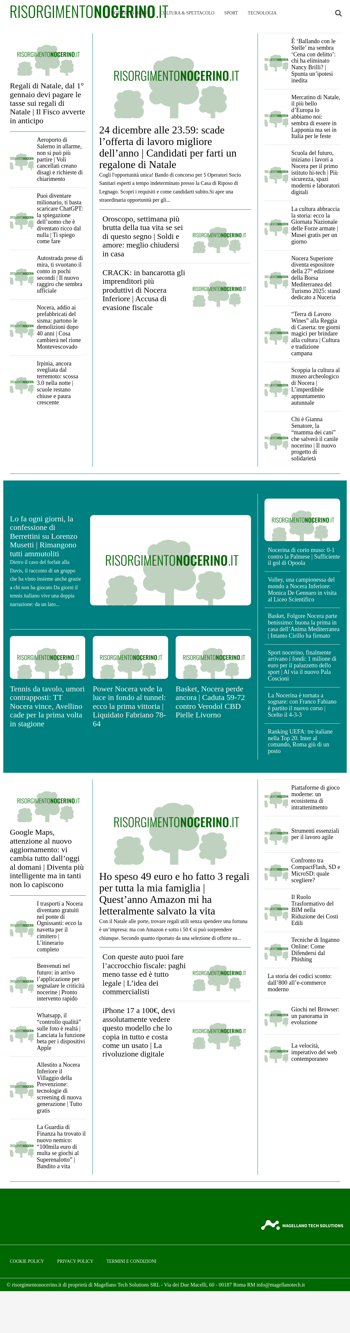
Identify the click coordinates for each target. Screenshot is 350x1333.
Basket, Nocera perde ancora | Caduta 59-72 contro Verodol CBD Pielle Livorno (210, 701)
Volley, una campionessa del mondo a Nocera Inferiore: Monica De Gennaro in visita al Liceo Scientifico (302, 589)
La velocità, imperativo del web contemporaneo (314, 1052)
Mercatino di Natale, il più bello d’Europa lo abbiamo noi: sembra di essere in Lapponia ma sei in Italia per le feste (315, 117)
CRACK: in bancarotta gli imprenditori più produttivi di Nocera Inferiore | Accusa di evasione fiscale (144, 290)
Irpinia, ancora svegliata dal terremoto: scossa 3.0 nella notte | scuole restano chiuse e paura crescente (57, 383)
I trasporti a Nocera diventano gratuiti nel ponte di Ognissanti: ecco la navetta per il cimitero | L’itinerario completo (60, 926)
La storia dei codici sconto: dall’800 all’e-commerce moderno (300, 983)
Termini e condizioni (132, 1261)
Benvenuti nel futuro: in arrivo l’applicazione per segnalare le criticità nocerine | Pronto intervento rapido (61, 982)
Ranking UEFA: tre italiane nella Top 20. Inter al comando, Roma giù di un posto (300, 741)
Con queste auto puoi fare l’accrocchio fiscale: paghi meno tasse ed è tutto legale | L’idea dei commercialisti (144, 974)
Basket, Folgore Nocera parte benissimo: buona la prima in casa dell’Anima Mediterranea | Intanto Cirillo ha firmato (303, 626)
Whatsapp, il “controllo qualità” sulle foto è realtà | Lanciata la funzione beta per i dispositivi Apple (61, 1031)
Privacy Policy (75, 1261)
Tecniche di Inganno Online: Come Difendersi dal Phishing (315, 950)
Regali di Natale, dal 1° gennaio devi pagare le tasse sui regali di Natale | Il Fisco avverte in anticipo (47, 103)
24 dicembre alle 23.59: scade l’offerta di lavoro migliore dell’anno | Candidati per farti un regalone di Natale (168, 147)
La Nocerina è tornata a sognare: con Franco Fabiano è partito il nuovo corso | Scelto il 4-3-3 (302, 705)
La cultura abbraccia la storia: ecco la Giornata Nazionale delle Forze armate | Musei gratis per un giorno (315, 225)
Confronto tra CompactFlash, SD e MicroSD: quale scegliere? (315, 870)
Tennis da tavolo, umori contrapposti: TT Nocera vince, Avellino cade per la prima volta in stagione (47, 706)
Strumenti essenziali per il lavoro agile (315, 834)
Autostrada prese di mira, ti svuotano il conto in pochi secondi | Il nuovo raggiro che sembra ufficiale (60, 274)
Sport (231, 13)
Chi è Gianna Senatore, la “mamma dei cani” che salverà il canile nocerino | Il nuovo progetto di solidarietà (314, 439)
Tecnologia (262, 13)
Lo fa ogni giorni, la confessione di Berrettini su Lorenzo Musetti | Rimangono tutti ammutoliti (43, 536)
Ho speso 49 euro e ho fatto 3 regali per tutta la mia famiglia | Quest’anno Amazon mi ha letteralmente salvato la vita (174, 893)
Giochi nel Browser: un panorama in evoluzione (315, 1016)
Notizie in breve (130, 13)
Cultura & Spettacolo (187, 13)
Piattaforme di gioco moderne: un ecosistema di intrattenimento (315, 797)
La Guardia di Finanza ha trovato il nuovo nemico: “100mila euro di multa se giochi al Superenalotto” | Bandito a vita (61, 1147)
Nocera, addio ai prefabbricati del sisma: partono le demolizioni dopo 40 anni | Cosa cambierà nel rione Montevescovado (59, 327)
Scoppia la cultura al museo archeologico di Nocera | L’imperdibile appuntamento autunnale (315, 386)
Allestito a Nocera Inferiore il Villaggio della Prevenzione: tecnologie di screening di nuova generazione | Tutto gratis (59, 1087)
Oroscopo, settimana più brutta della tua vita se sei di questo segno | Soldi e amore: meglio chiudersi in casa (143, 236)
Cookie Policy (27, 1261)
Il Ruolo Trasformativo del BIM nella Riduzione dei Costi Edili (314, 910)
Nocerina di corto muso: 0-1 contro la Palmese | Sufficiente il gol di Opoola (304, 556)
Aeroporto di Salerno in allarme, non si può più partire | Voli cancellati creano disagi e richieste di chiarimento (60, 159)
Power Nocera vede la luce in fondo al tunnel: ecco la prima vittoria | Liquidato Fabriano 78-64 (129, 706)
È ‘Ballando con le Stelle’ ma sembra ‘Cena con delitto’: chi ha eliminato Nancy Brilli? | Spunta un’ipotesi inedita (313, 61)
